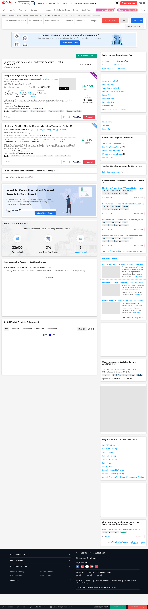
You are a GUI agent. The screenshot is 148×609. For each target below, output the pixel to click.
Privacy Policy (116, 581)
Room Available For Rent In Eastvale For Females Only (123, 204)
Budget (94, 21)
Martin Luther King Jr (38, 111)
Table (91, 331)
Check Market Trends (45, 212)
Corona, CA (117, 65)
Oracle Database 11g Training (113, 470)
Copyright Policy (82, 583)
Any (6, 331)
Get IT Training (40, 561)
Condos (34, 10)
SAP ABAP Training (109, 449)
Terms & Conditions (102, 581)
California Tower (109, 158)
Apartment (107, 533)
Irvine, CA (106, 537)
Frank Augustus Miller (56, 111)
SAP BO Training (108, 453)
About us (79, 581)
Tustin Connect (28, 156)
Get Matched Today (70, 43)
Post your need (118, 607)
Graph (82, 331)
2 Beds (116, 533)
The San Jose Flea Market (113, 144)
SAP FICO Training (109, 456)
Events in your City (17, 572)
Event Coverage (16, 575)
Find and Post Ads (40, 555)
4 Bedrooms (52, 331)
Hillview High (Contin (62, 156)
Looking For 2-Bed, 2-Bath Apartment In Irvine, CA (121, 530)
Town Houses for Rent (110, 88)
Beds (71, 231)
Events (43, 3)
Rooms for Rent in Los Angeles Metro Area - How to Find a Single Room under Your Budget (123, 265)
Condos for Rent (108, 85)
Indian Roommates (8, 16)
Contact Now (138, 198)
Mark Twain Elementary (19, 111)
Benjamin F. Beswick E (45, 156)
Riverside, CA (45, 79)
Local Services (87, 3)
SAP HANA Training (109, 460)
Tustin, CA (41, 130)
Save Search (137, 21)
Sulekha (9, 3)
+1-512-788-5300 (85, 553)
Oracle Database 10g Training (113, 474)
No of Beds (80, 21)
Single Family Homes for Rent (113, 92)
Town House (24, 142)
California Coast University (24, 153)
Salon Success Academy (112, 172)
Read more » (138, 277)
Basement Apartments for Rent (114, 110)
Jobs (74, 3)
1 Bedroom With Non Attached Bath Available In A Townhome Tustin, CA (38, 126)
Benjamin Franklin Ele (74, 111)
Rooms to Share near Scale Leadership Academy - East (123, 251)
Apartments (23, 10)
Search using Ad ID (134, 27)
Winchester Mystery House (113, 154)
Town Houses (45, 10)
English (32, 97)
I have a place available (127, 10)
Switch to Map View (86, 56)
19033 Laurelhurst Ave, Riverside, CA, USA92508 (120, 370)
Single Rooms (87, 10)
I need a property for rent (14, 21)
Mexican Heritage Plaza (112, 151)
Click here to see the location (113, 69)
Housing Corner (109, 259)
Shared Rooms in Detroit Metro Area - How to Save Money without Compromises (123, 301)
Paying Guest (107, 129)
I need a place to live (105, 10)
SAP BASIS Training (109, 446)
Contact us (88, 581)
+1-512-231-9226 (98, 553)
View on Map (14, 82)
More (97, 3)
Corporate (40, 581)
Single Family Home (27, 93)
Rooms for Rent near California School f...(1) (18, 177)
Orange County (52, 130)
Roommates (51, 3)
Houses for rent (80, 254)
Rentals (60, 3)
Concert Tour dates (47, 572)
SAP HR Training (108, 463)
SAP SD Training (108, 467)
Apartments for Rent (110, 81)
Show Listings (110, 21)
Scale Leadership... (52, 21)
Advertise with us (130, 581)
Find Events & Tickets (40, 567)
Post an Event (45, 575)
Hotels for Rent (107, 106)
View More (77, 117)
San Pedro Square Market (113, 147)
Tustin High (15, 156)
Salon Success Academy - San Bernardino (29, 109)
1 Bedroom (14, 331)
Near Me (12, 10)
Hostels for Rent (108, 103)
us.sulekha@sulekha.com (88, 559)
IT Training (68, 3)
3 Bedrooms (39, 331)
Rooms (76, 10)
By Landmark (34, 21)
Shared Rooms (107, 126)
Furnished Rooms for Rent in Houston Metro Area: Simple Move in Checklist (123, 283)
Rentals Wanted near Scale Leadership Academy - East (130, 543)
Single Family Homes (62, 10)
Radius (68, 21)
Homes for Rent (108, 95)
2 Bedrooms (27, 331)
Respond (89, 117)
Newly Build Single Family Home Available (23, 76)
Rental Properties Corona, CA (53, 16)
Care (79, 3)
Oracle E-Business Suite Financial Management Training (123, 477)
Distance (89, 65)
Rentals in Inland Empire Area (32, 16)
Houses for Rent (108, 99)
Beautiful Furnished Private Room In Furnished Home (122, 236)
